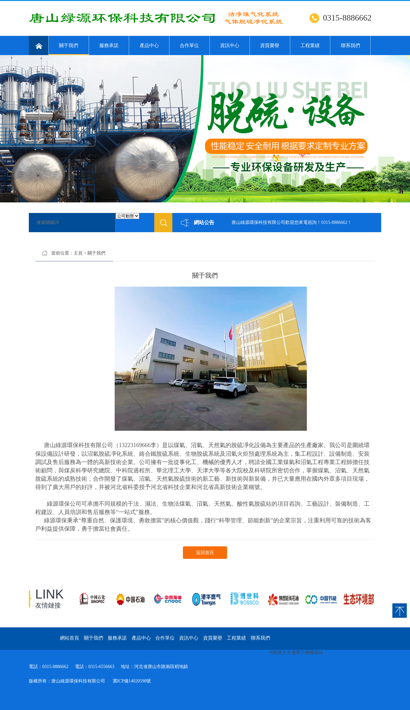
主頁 (78, 253)
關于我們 (69, 49)
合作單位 (189, 45)
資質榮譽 (269, 45)
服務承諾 (109, 45)
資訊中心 (229, 45)
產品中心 (149, 45)
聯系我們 (350, 45)
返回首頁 (205, 552)
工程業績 (310, 45)
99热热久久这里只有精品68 (296, 652)
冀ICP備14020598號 (132, 681)
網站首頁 (69, 638)
